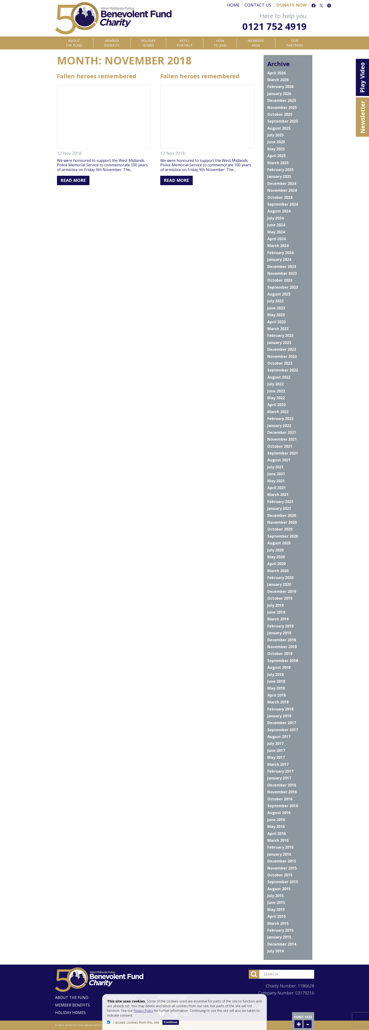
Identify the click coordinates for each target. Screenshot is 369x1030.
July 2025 (275, 135)
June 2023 (276, 308)
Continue (170, 1022)
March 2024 (278, 245)
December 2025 (281, 100)
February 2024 (280, 252)
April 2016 (276, 833)
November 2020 (282, 522)
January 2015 (279, 937)
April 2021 (276, 487)
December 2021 (281, 432)
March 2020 (278, 570)
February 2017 (280, 771)
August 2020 (278, 543)
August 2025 (278, 128)
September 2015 (282, 881)
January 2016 (279, 854)
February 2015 (280, 930)
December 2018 (281, 640)
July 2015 (275, 895)
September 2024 (282, 204)
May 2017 (276, 757)
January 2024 (279, 259)
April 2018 (276, 695)
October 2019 (279, 598)
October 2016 (279, 799)
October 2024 (279, 197)
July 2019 (275, 605)
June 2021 (276, 473)
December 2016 (281, 785)
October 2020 (279, 529)
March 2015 (278, 923)
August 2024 (278, 211)
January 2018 (279, 716)
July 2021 (275, 467)
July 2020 (275, 550)
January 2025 (279, 176)
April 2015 (276, 916)
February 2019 (280, 626)
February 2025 (280, 169)
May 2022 (276, 397)
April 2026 (276, 73)
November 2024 (282, 190)
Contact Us (258, 5)
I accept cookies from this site (133, 1022)
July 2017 (275, 743)
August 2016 (278, 812)
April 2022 (276, 404)
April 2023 (276, 321)
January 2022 (279, 425)
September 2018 (282, 660)
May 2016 (276, 826)
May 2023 (276, 314)
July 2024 (275, 218)
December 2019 (281, 591)
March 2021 (278, 494)
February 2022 (280, 418)
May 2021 (276, 480)
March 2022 (278, 411)
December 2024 (281, 183)
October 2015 (279, 875)
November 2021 (282, 439)
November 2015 (282, 868)
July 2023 (275, 300)
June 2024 (276, 225)
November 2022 (282, 356)
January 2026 (279, 93)
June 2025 (276, 141)
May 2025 (276, 149)
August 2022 (278, 377)
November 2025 (282, 107)
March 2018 (278, 702)
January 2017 (279, 778)
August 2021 (278, 460)
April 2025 (276, 155)
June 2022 (276, 391)
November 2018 (282, 646)
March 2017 (278, 764)
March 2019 (278, 619)
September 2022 (282, 370)
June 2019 (276, 612)
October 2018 (279, 653)
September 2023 (282, 287)
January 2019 (279, 632)
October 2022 (279, 363)
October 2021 (279, 446)
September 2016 (282, 805)
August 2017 (278, 736)
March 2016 (278, 840)
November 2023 (282, 273)
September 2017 (282, 729)
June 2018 (276, 681)
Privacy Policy (143, 1010)
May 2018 (276, 688)
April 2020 (276, 563)
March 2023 (278, 328)
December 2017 (281, 722)
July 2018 (275, 674)
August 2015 (278, 888)
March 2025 (278, 162)
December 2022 (281, 349)
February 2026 (280, 86)
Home (233, 5)
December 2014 (281, 944)
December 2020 (281, 515)
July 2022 (275, 384)
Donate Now (291, 5)
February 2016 (280, 847)
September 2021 (282, 453)
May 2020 (276, 556)
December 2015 (281, 861)
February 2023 (280, 335)
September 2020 (282, 536)
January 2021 (279, 508)
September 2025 (282, 121)
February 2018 (280, 709)
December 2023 (281, 266)
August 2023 (278, 294)
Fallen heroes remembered (96, 76)
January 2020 (279, 584)
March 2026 (278, 79)
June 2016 (276, 819)
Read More (73, 180)
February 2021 (280, 501)
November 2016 (282, 791)
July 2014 (275, 951)
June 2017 (276, 750)
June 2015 (276, 902)
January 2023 (279, 342)
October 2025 (279, 114)
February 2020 (280, 577)
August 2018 (278, 667)
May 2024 (276, 232)
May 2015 (276, 909)
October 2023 (279, 280)
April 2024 (276, 238)
